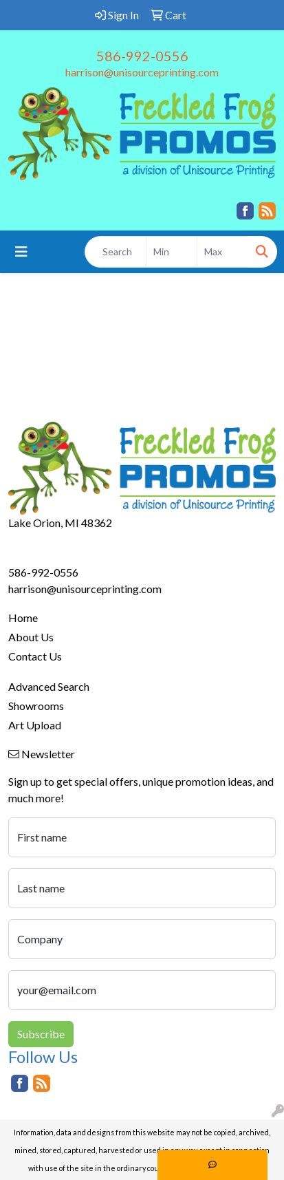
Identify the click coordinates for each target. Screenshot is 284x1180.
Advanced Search (48, 686)
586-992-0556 (142, 55)
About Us (31, 636)
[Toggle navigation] (21, 251)
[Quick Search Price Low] (171, 252)
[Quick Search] (115, 252)
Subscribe (41, 1033)
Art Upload (34, 724)
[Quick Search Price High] (222, 252)
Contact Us (35, 656)
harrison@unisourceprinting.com (142, 71)
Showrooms (36, 705)
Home (23, 617)
